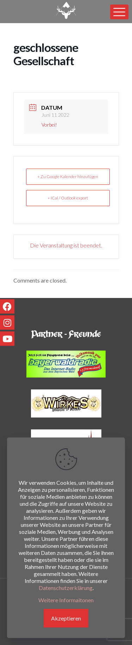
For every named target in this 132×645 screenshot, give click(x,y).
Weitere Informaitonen (66, 600)
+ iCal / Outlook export (68, 198)
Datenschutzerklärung (66, 587)
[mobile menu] (119, 12)
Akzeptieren (66, 618)
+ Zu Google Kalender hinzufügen (67, 176)
